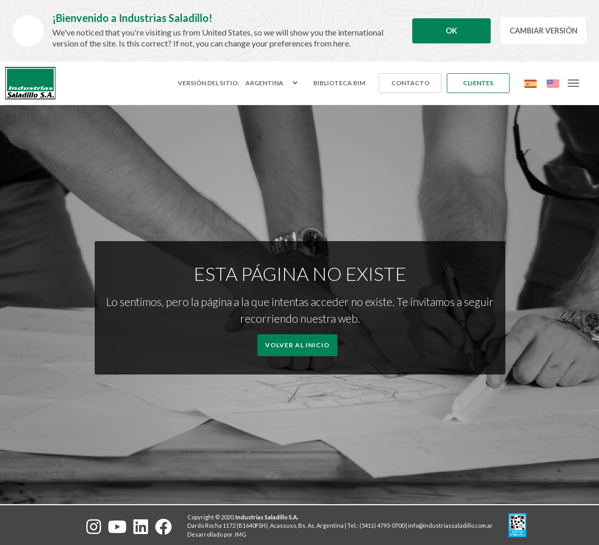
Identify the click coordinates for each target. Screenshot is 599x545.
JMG (240, 534)
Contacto (410, 83)
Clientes (478, 83)
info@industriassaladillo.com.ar (450, 525)
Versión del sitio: (208, 83)
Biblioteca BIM (339, 83)
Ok (451, 30)
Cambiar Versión (544, 30)
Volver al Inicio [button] (297, 345)
